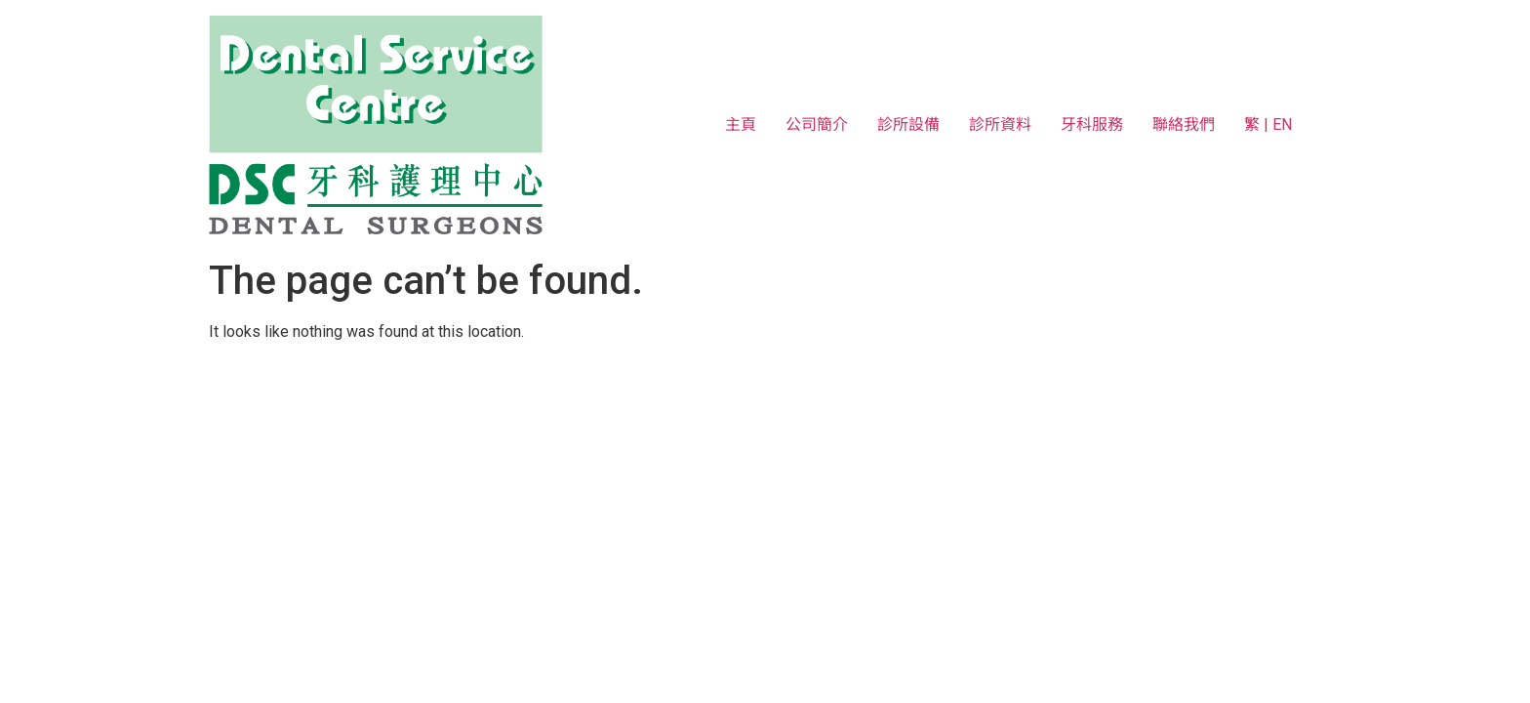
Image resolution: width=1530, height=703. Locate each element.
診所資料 (1000, 124)
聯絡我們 (1183, 124)
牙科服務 (1092, 124)
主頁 (740, 124)
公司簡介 (816, 124)
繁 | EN (1268, 124)
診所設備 (908, 124)
